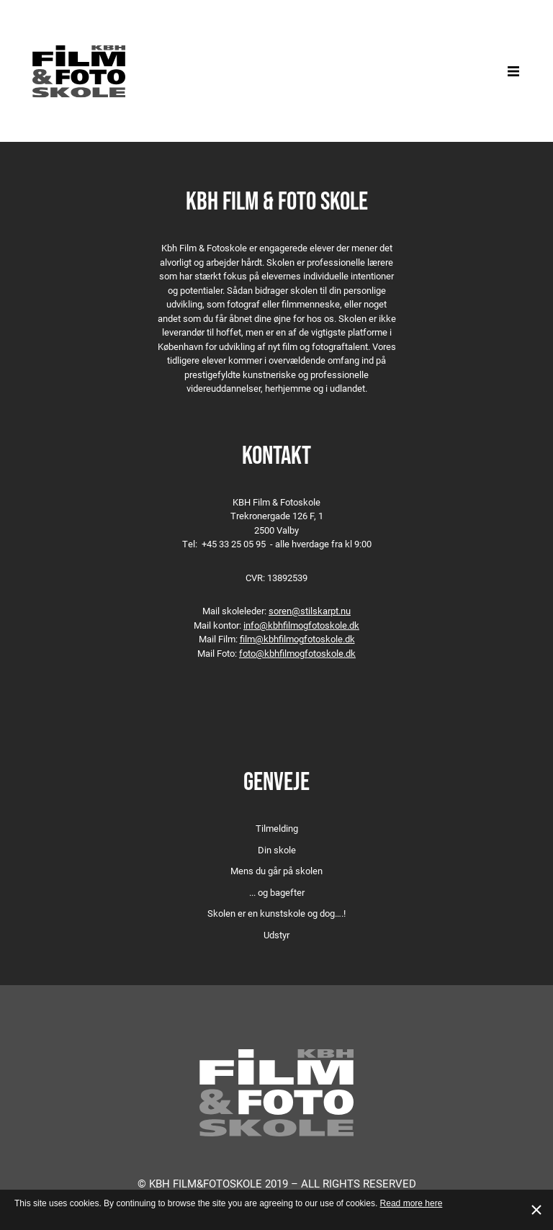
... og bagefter (277, 892)
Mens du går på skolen (276, 870)
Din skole (277, 849)
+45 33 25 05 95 (234, 543)
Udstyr (276, 934)
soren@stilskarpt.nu (310, 610)
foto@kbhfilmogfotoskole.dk (297, 653)
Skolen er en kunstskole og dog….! (276, 913)
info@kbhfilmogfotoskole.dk (301, 625)
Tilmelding (277, 828)
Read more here (411, 1203)
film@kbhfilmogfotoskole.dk (297, 638)
